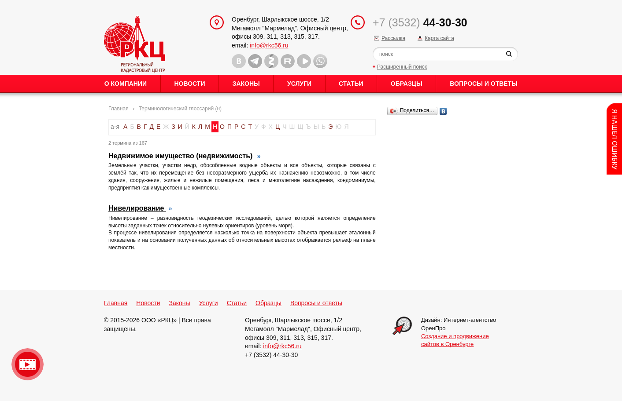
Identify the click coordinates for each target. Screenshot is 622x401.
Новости (189, 83)
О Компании (125, 83)
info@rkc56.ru (269, 45)
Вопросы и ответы (484, 83)
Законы (246, 83)
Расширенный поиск (402, 67)
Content (614, 139)
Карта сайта (439, 38)
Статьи (351, 83)
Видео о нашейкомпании (27, 364)
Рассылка (393, 38)
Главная (118, 109)
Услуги (299, 83)
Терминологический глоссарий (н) (180, 109)
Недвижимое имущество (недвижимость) (181, 156)
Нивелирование (137, 208)
